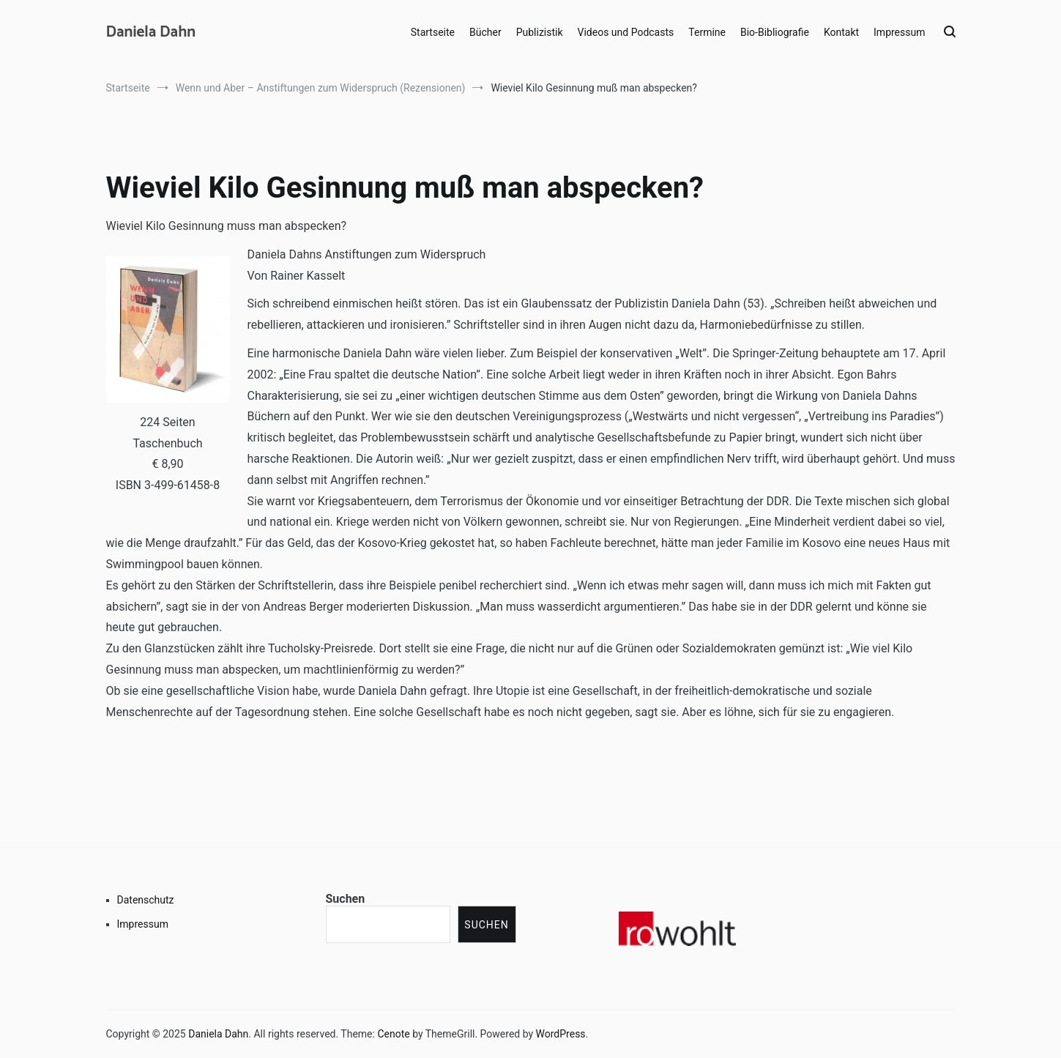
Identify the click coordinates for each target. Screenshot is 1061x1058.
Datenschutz (145, 900)
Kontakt (841, 32)
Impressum (899, 32)
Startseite (433, 32)
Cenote (393, 1034)
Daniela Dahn (151, 32)
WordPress (561, 1034)
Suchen (345, 899)
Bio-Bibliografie (774, 32)
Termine (707, 32)
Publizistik (539, 32)
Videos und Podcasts (626, 32)
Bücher (485, 32)
